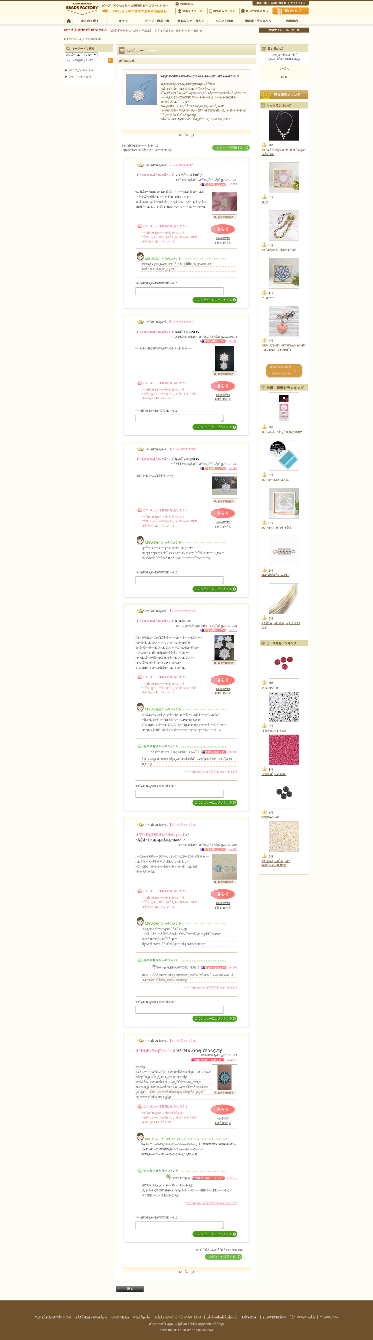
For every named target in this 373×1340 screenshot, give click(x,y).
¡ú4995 (232, 849)
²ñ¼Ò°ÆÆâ (120, 1317)
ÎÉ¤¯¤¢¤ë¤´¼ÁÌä (302, 1317)
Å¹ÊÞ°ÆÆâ (291, 20)
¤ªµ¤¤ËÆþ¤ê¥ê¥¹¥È (222, 11)
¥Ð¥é (265, 202)
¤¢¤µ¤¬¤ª (268, 297)
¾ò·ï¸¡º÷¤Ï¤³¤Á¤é (80, 76)
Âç (298, 30)
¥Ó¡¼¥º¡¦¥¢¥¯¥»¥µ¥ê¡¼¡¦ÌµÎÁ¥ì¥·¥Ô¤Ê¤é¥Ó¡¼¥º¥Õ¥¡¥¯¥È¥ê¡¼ (186, 1323)
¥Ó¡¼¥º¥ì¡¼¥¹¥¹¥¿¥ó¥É (277, 527)
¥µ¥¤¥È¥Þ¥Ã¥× (298, 4)
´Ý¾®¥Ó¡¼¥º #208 (274, 774)
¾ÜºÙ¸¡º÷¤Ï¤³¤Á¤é (81, 70)
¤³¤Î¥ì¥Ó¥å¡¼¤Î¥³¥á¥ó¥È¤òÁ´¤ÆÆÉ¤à (211, 771)
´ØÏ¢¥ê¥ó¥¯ (249, 1317)
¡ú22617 (232, 1059)
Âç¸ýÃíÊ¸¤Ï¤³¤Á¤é (254, 11)
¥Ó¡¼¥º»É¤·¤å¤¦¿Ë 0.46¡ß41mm (282, 432)
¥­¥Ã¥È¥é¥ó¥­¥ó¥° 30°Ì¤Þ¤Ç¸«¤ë (281, 370)
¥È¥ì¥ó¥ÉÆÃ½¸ (224, 20)
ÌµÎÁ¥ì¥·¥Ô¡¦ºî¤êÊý (190, 20)
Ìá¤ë (130, 1289)
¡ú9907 (232, 752)
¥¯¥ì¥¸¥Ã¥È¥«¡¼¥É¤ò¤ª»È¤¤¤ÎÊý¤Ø (178, 30)
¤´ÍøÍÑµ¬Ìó (141, 1317)
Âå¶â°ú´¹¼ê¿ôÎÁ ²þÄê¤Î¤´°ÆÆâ (130, 30)
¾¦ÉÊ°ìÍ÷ (260, 4)
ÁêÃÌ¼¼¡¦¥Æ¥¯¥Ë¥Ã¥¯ (258, 20)
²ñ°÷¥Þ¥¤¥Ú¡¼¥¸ (190, 11)
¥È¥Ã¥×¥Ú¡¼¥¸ (73, 38)
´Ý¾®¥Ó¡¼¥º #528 (274, 731)
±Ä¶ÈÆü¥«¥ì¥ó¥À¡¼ (91, 1317)
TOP (68, 20)
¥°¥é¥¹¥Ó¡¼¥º (271, 687)
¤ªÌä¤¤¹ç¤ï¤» (278, 4)
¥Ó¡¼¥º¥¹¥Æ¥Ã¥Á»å (275, 479)
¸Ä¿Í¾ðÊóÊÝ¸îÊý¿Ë (222, 1317)
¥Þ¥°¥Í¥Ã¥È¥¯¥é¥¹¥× (275, 575)
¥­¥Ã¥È (123, 20)
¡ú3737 (232, 184)
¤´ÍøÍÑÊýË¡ (184, 4)
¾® (288, 30)
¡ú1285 (232, 341)
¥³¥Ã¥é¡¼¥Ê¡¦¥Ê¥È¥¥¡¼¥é (279, 250)
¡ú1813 (232, 630)
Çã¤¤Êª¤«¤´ (290, 11)
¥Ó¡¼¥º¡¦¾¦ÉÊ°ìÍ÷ (157, 20)
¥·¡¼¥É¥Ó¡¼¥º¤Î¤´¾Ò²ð (53, 1317)
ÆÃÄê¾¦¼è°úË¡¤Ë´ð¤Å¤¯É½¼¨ (178, 1317)
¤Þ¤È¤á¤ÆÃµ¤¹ (89, 20)
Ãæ (293, 30)
